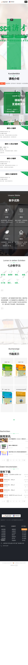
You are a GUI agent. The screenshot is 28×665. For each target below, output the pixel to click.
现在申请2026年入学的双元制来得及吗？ (18, 451)
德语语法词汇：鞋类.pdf (9, 479)
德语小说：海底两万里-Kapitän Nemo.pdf (13, 495)
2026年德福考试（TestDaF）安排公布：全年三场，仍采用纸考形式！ (18, 439)
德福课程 (8, 83)
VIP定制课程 (24, 83)
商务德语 (18, 83)
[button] (26, 2)
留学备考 (13, 83)
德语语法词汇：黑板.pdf (9, 490)
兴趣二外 (2, 83)
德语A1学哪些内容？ (13, 445)
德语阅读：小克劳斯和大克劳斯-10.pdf (12, 474)
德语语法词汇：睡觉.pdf (9, 484)
